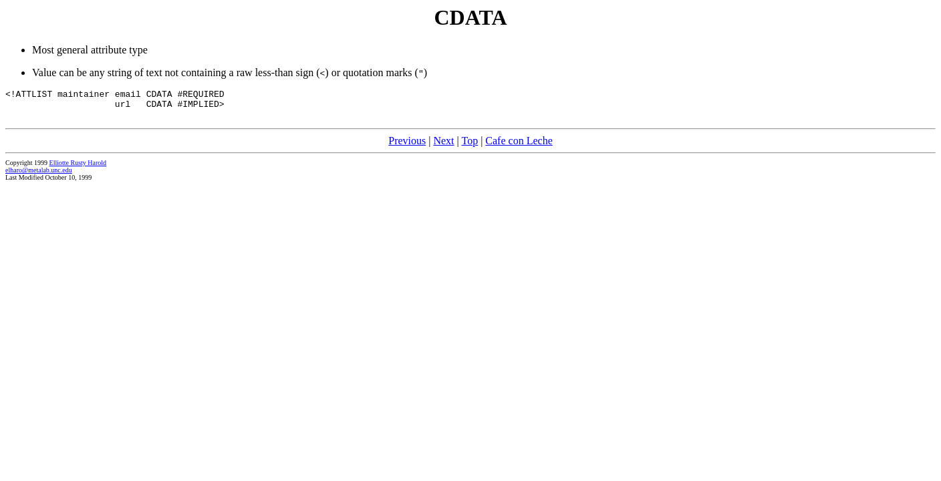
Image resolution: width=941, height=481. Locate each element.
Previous (407, 146)
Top (469, 146)
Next (443, 146)
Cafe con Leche (518, 146)
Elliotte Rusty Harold (78, 168)
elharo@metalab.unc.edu (38, 176)
